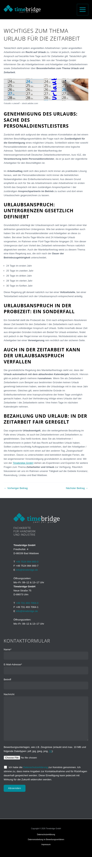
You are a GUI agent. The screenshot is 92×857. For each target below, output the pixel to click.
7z (50, 751)
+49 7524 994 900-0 (27, 561)
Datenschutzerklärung (35, 767)
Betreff (46, 683)
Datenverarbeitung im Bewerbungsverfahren (46, 839)
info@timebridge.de (27, 569)
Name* (46, 653)
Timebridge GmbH (23, 463)
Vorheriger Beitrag (16, 488)
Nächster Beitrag (77, 488)
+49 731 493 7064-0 (27, 603)
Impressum (46, 844)
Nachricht (46, 717)
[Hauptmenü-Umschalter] (82, 9)
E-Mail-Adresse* (46, 668)
